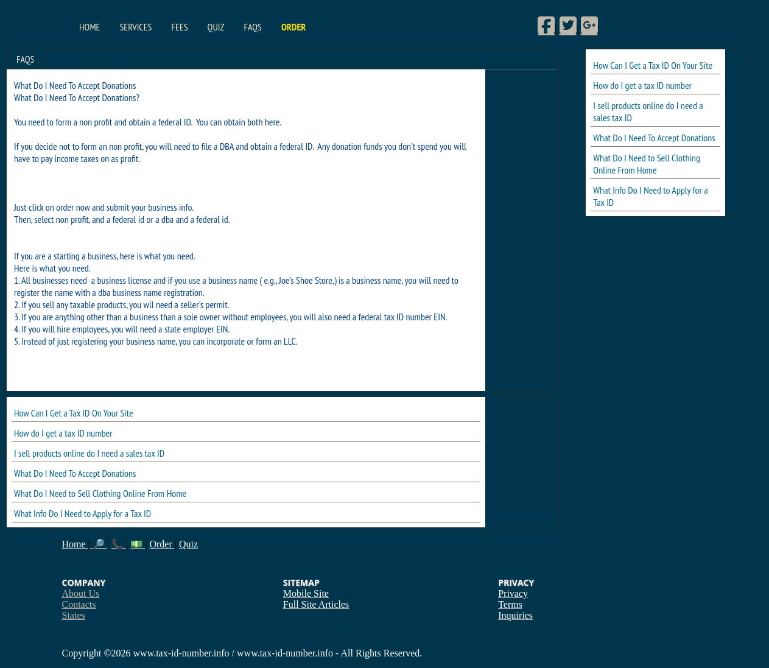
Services (135, 27)
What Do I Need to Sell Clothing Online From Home (646, 164)
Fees (179, 27)
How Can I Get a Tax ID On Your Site (652, 65)
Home (89, 27)
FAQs (252, 27)
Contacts (79, 604)
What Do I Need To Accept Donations (654, 138)
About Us (81, 593)
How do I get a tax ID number (642, 85)
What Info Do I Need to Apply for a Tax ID (82, 513)
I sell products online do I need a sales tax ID (89, 453)
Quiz (216, 27)
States (73, 615)
